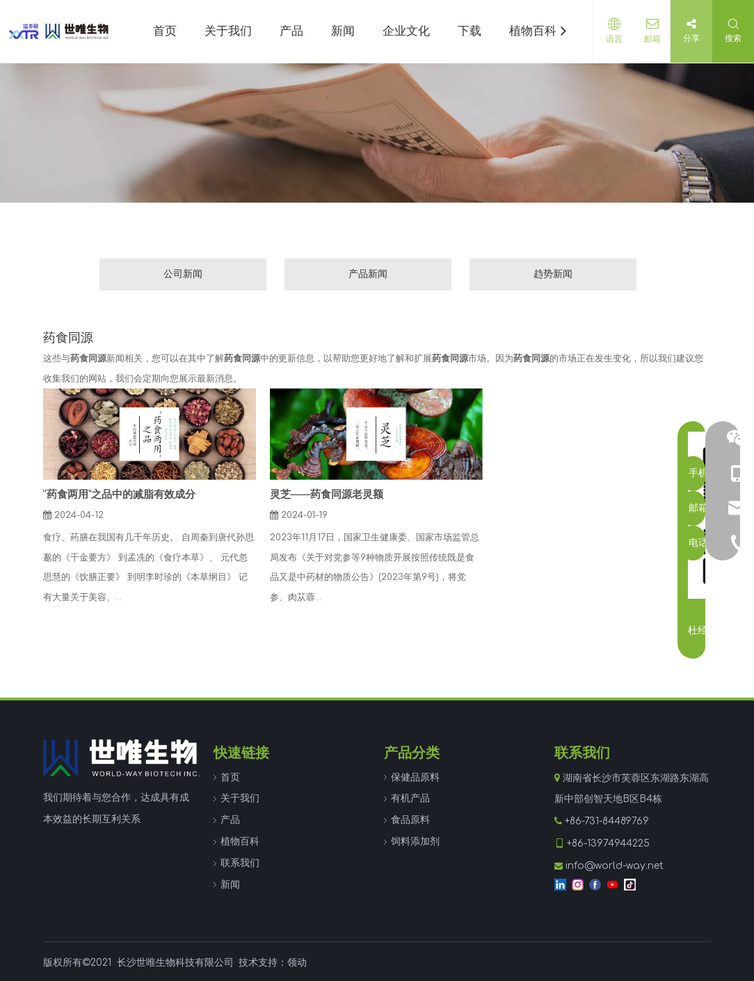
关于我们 (239, 798)
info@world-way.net (615, 866)
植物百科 (239, 841)
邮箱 (649, 39)
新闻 (230, 884)
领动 (297, 962)
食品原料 (410, 820)
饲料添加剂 (415, 841)
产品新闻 (367, 274)
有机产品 (410, 798)
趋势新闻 (553, 274)
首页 (230, 777)
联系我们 (239, 863)
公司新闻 (182, 274)
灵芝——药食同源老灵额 (326, 495)
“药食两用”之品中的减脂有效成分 (119, 495)
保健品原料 (415, 777)
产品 (230, 820)
